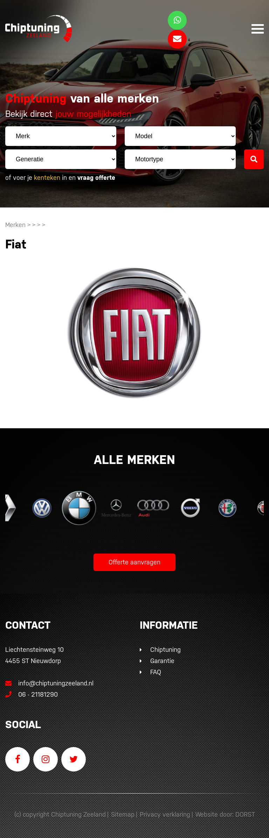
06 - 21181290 (31, 694)
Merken (15, 224)
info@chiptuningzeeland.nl (49, 683)
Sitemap (122, 814)
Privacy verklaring (165, 814)
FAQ (155, 672)
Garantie (162, 660)
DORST (245, 814)
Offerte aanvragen (134, 562)
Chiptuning (165, 649)
